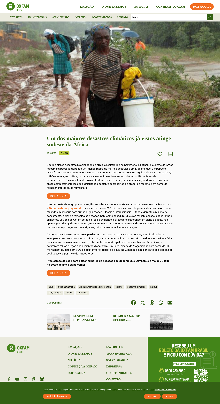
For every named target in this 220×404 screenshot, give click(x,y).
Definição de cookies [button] (57, 396)
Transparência (37, 17)
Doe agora (58, 196)
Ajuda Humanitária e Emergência (95, 287)
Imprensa (81, 17)
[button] (133, 302)
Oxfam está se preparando (65, 208)
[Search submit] (210, 17)
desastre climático (136, 287)
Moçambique (55, 292)
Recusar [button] (152, 396)
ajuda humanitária (66, 287)
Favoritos (16, 17)
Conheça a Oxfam (170, 6)
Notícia (64, 153)
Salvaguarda (60, 17)
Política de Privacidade (165, 390)
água (51, 287)
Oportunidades (102, 17)
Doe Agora (201, 6)
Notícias (140, 6)
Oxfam (69, 292)
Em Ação (86, 6)
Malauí (153, 287)
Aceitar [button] (169, 396)
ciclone (118, 287)
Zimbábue (82, 292)
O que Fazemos (113, 6)
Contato (122, 17)
